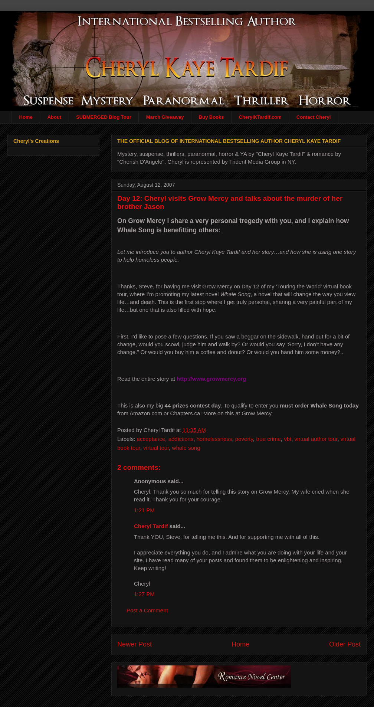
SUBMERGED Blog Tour (103, 117)
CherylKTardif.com (260, 117)
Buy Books (211, 117)
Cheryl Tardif (151, 526)
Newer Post (134, 644)
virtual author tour (316, 439)
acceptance (151, 439)
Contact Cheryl (313, 117)
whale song (186, 448)
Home (26, 117)
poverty (244, 439)
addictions (181, 439)
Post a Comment (147, 610)
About (54, 117)
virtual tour (156, 448)
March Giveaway (165, 117)
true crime (268, 439)
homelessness (214, 439)
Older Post (345, 644)
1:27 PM (144, 594)
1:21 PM (144, 510)
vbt (287, 439)
